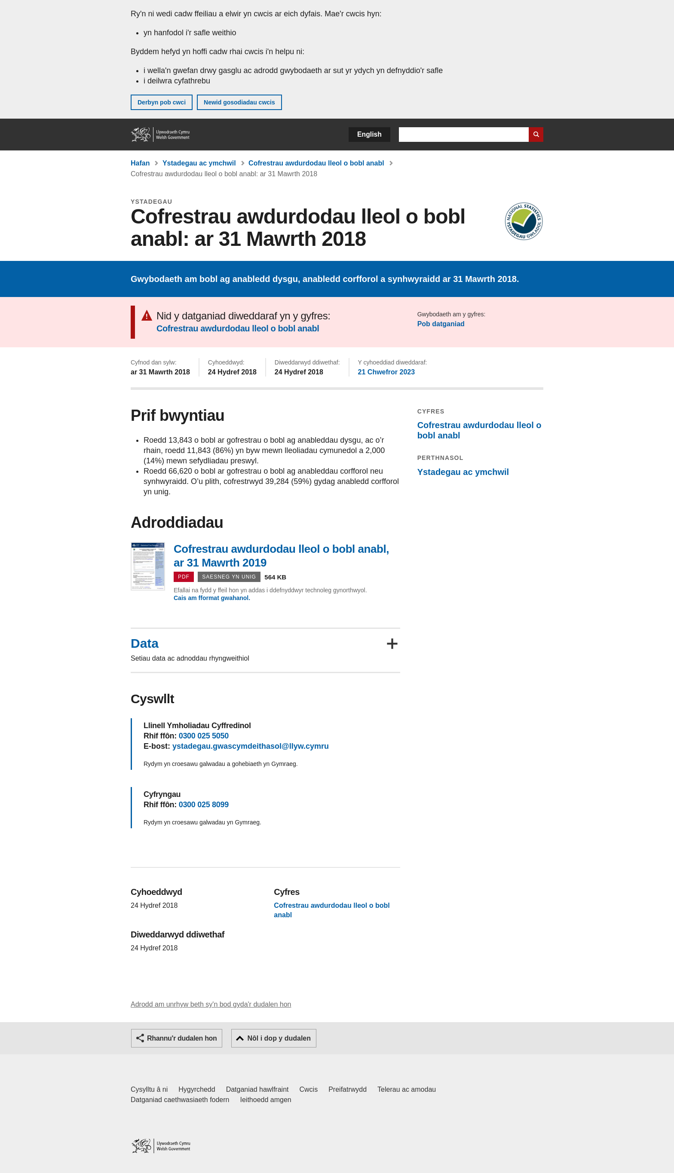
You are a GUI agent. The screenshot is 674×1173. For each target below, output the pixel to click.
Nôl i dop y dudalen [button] (279, 1038)
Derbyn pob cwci (162, 102)
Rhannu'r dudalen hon (182, 1038)
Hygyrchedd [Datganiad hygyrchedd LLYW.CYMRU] (196, 1089)
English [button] (369, 134)
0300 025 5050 (204, 736)
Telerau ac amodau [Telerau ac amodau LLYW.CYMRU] (406, 1089)
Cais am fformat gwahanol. (212, 597)
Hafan (140, 163)
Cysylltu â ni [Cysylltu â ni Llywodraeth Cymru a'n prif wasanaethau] (149, 1089)
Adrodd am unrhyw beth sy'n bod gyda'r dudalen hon (211, 1004)
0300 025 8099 (204, 804)
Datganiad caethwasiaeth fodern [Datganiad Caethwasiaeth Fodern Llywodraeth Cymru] (180, 1099)
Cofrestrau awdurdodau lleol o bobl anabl (316, 163)
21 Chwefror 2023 (386, 372)
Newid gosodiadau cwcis (239, 102)
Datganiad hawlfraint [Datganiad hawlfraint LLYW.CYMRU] (257, 1089)
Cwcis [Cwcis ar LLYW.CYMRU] (309, 1089)
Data (145, 643)
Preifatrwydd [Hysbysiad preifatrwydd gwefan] (347, 1089)
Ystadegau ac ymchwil (199, 163)
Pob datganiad (441, 324)
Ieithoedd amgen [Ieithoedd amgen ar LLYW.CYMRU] (265, 1099)
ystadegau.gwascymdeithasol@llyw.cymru (250, 746)
